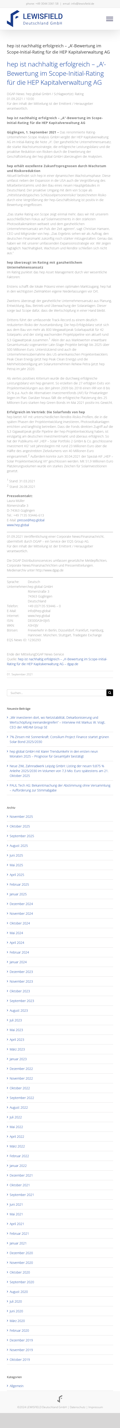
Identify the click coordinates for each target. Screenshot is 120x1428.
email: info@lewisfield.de (78, 4)
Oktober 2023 (20, 991)
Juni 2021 (16, 1204)
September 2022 (22, 1098)
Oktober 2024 (20, 923)
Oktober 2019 (20, 1359)
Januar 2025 (18, 894)
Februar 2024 (19, 952)
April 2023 (17, 1039)
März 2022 (17, 1146)
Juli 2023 (16, 1020)
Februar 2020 (19, 1330)
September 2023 (22, 1001)
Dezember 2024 (21, 904)
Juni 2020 (16, 1311)
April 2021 (17, 1224)
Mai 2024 (16, 933)
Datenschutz (77, 1407)
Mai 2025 (16, 865)
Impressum (95, 1407)
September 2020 (22, 1282)
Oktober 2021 (20, 1185)
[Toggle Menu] (109, 19)
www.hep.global (18, 525)
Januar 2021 (18, 1243)
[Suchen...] (56, 692)
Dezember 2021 (21, 1175)
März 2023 (17, 1049)
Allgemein (16, 1386)
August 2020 (19, 1291)
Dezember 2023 (21, 971)
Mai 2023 (16, 1030)
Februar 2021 (19, 1233)
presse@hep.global (30, 520)
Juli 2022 (16, 1117)
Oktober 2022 (20, 1088)
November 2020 (21, 1262)
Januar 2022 (18, 1165)
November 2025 (21, 816)
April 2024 (17, 942)
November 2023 (21, 981)
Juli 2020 (16, 1301)
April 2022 (17, 1136)
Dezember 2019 (21, 1340)
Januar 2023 (18, 1059)
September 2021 (22, 1195)
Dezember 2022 (21, 1068)
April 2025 (17, 874)
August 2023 (19, 1010)
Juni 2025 (16, 855)
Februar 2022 (19, 1156)
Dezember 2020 (21, 1253)
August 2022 (19, 1107)
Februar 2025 (19, 884)
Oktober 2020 (20, 1272)
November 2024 (21, 913)
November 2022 (21, 1078)
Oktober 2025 (20, 826)
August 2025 (19, 845)
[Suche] (109, 692)
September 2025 (22, 836)
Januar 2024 (18, 962)
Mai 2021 (16, 1214)
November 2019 (21, 1350)
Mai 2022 (16, 1127)
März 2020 (17, 1321)
